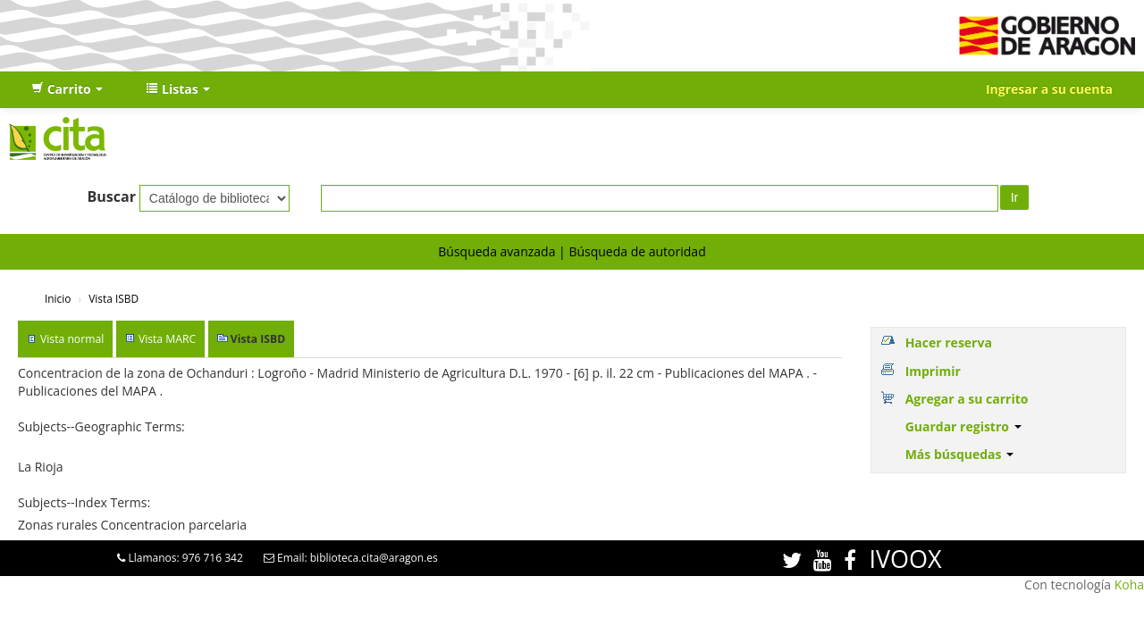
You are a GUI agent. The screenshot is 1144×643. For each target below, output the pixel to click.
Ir (1015, 197)
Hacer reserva (948, 342)
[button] (67, 89)
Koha (1129, 584)
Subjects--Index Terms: (84, 502)
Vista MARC (167, 339)
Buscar (111, 196)
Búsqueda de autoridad (636, 251)
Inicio (58, 298)
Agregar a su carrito (967, 398)
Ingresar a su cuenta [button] (1049, 88)
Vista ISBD (113, 298)
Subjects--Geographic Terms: (101, 426)
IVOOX (905, 558)
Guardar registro (963, 426)
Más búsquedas (959, 454)
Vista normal (72, 339)
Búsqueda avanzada (496, 251)
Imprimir (933, 371)
